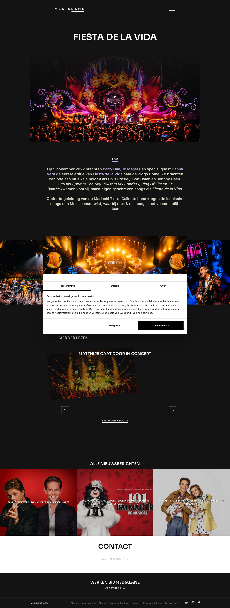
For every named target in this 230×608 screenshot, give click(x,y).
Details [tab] (115, 285)
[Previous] (65, 410)
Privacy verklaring (152, 603)
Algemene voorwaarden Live (114, 603)
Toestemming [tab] (67, 285)
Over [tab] (163, 285)
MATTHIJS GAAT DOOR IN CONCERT (115, 353)
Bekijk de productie (115, 420)
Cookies (136, 603)
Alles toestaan (161, 325)
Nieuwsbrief (171, 603)
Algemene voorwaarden (83, 603)
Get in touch (115, 559)
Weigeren (114, 325)
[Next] (172, 410)
